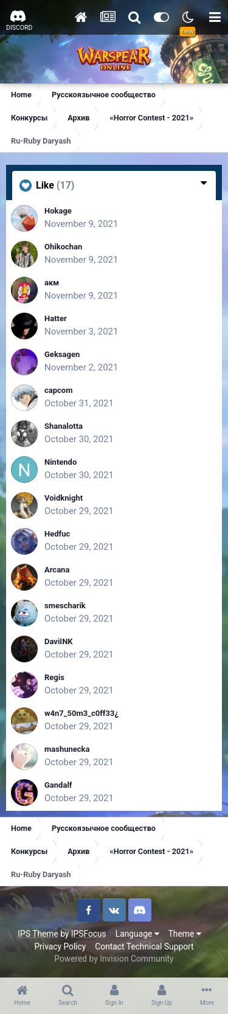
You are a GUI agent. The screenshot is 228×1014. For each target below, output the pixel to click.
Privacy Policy (60, 946)
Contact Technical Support (144, 946)
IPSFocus (88, 934)
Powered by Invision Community (113, 959)
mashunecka (66, 749)
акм (51, 282)
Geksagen (62, 354)
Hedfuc (57, 533)
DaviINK (58, 641)
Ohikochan (63, 246)
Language (137, 934)
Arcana (56, 569)
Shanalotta (63, 426)
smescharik (65, 605)
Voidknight (63, 497)
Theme (184, 934)
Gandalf (58, 785)
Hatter (55, 318)
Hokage (58, 210)
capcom (58, 390)
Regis (54, 677)
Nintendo (60, 462)
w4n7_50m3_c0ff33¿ (81, 713)
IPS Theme (38, 934)
